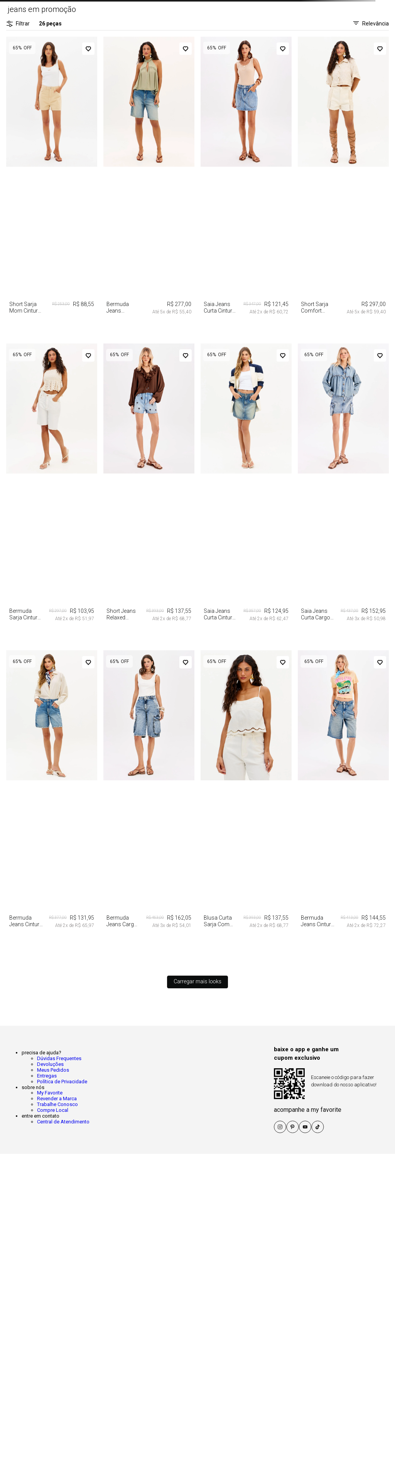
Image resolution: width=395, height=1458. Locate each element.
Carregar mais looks (197, 982)
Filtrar (18, 23)
